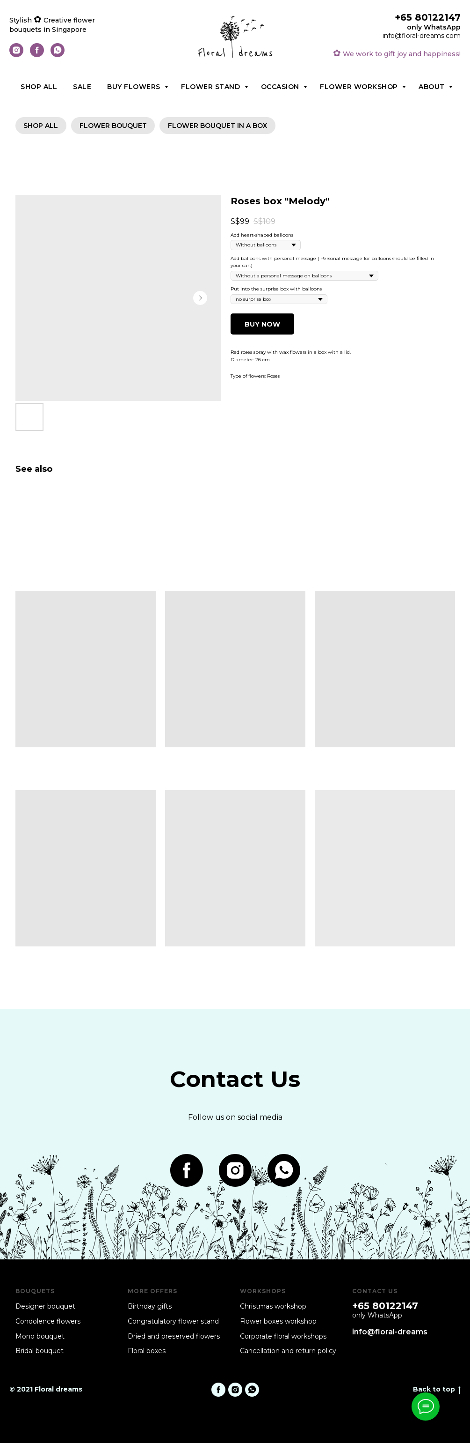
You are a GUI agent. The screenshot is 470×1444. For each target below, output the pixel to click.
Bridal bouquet (39, 1351)
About (433, 86)
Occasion (281, 86)
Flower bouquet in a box (220, 126)
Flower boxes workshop (278, 1322)
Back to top (437, 1390)
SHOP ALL (41, 126)
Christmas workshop (273, 1307)
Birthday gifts (150, 1307)
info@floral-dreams (389, 1332)
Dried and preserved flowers (174, 1336)
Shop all (39, 86)
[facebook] (37, 55)
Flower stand (211, 86)
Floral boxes (147, 1351)
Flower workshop (360, 86)
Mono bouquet (40, 1336)
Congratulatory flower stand (173, 1322)
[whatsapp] (58, 55)
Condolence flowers (47, 1322)
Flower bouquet (115, 126)
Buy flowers (134, 86)
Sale (82, 86)
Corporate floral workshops (283, 1336)
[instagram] (16, 55)
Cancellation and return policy (288, 1351)
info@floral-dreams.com (422, 35)
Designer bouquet (45, 1307)
